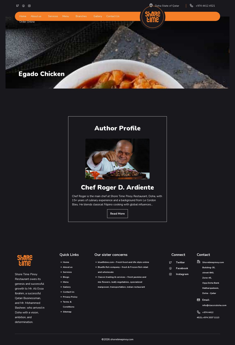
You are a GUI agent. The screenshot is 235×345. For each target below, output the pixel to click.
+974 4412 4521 (205, 6)
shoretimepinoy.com (121, 339)
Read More (117, 213)
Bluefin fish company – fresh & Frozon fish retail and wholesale (123, 270)
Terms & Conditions (69, 304)
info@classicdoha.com (214, 305)
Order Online (27, 22)
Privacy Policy (70, 296)
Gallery (98, 16)
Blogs (66, 277)
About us (36, 16)
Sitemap (67, 311)
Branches (81, 16)
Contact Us (112, 16)
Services (53, 16)
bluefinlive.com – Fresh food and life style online (123, 262)
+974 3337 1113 (210, 317)
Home (22, 16)
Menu (65, 16)
